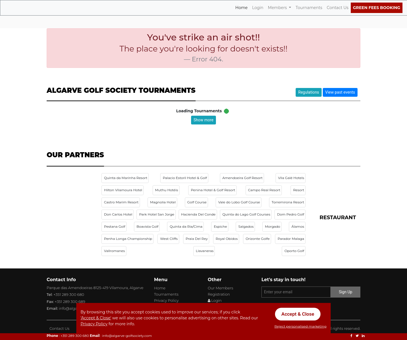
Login (257, 7)
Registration (219, 294)
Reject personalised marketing (300, 326)
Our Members (220, 288)
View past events (340, 92)
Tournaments (309, 7)
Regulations (308, 92)
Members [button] (278, 7)
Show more (203, 120)
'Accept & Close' (96, 317)
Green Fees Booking (376, 7)
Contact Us (337, 7)
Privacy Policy (166, 300)
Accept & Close (298, 314)
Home (242, 7)
